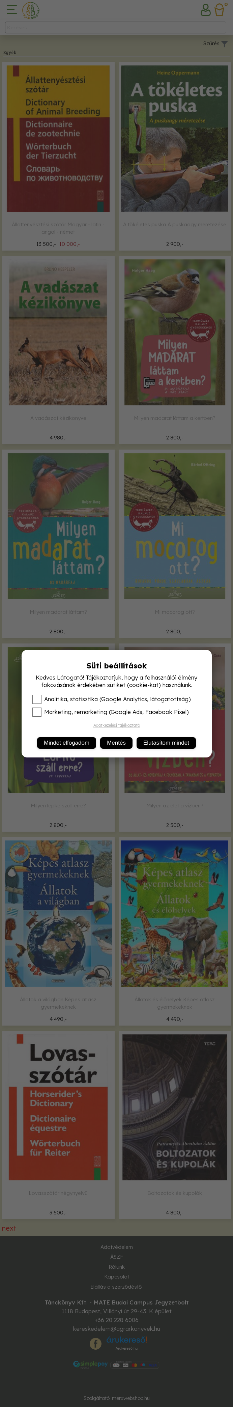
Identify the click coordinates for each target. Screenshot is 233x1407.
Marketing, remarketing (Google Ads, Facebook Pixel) (110, 712)
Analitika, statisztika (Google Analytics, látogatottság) (111, 699)
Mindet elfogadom (66, 743)
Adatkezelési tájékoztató (116, 725)
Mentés (116, 743)
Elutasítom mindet (166, 743)
